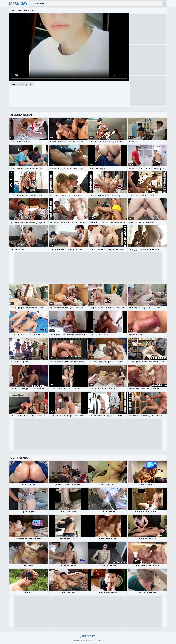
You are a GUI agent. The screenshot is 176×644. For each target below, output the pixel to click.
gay (13, 84)
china (20, 84)
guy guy (29, 84)
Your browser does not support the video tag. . (69, 47)
